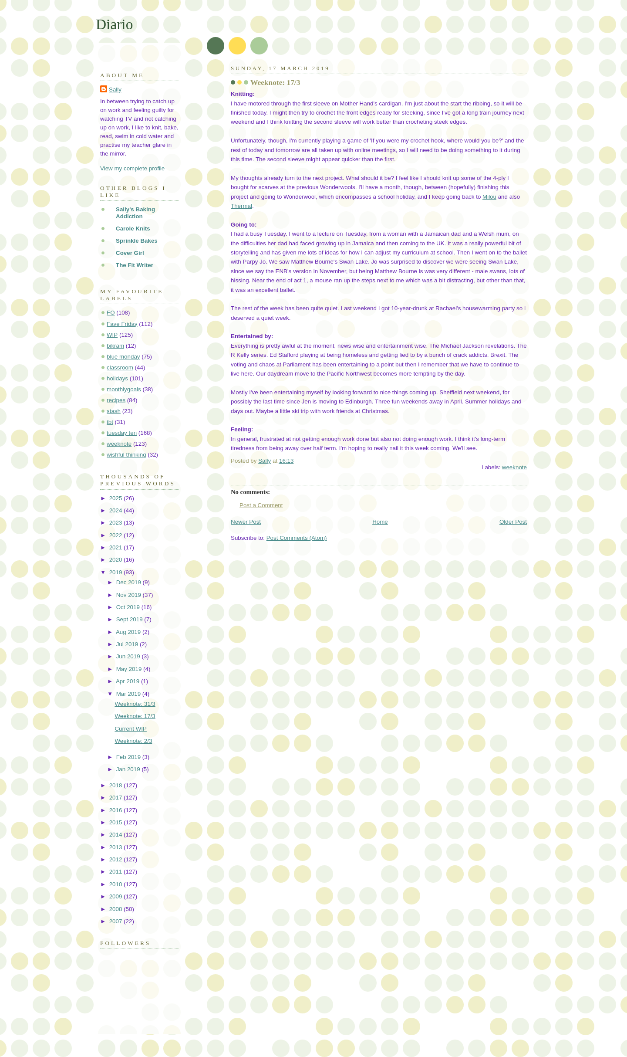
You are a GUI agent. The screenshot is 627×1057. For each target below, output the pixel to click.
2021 (116, 547)
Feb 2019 (129, 757)
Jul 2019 (128, 644)
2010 (116, 884)
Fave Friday (122, 324)
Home (380, 521)
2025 (116, 498)
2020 (116, 559)
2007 (116, 921)
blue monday (123, 356)
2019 (116, 572)
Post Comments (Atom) (296, 538)
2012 (116, 859)
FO (111, 312)
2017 (116, 797)
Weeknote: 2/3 (133, 741)
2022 (116, 535)
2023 (116, 522)
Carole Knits (133, 228)
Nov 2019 (129, 595)
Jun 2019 (129, 656)
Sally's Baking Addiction (135, 213)
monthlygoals (124, 389)
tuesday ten (122, 433)
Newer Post (246, 521)
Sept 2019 (130, 619)
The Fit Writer (134, 265)
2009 (116, 896)
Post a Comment (261, 505)
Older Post (513, 521)
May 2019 (129, 669)
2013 (116, 847)
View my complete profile (132, 168)
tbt (110, 422)
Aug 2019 (129, 632)
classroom (120, 367)
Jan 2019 (129, 769)
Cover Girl (130, 253)
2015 (116, 822)
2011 (116, 871)
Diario (114, 24)
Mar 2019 (129, 694)
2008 (116, 909)
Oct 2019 (129, 607)
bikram (115, 345)
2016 (116, 810)
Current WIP (131, 728)
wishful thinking (126, 454)
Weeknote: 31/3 (135, 704)
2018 (116, 785)
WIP (112, 335)
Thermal (241, 206)
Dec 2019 (129, 582)
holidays (117, 378)
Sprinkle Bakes (137, 240)
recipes (116, 400)
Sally (115, 89)
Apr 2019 (128, 681)
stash (114, 411)
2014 (116, 834)
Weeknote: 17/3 (135, 716)
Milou (489, 196)
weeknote (514, 467)
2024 (116, 510)
